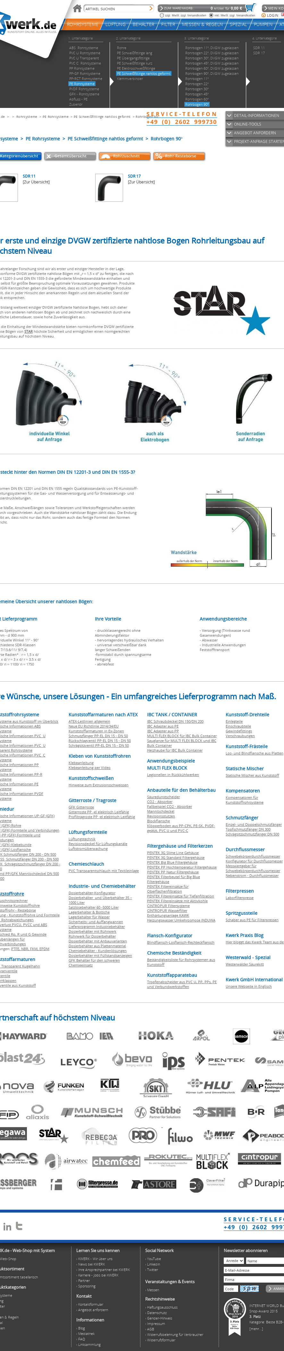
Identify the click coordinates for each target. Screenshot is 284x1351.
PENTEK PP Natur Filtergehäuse (173, 872)
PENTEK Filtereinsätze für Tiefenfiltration (180, 896)
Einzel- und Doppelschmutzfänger (254, 824)
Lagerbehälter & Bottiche (89, 912)
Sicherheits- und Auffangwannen (96, 921)
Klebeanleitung (81, 762)
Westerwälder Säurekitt (245, 964)
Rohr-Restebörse (180, 156)
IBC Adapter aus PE (163, 726)
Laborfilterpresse (240, 897)
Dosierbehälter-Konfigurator (92, 892)
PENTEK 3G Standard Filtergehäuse (176, 857)
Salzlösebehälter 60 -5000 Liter (94, 907)
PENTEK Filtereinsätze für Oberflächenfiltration (167, 889)
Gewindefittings (239, 730)
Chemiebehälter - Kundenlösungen (98, 950)
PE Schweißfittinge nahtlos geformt (102, 116)
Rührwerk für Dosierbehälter (92, 936)
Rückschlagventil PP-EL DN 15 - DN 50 (100, 740)
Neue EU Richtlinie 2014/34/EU (94, 726)
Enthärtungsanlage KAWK (168, 915)
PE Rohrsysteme (56, 116)
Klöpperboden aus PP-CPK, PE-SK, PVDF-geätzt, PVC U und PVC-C (181, 828)
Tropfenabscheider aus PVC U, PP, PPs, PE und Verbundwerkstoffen (182, 984)
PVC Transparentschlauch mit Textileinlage (104, 870)
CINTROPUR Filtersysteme (168, 905)
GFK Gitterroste (81, 807)
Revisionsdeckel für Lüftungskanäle (98, 843)
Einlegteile (234, 721)
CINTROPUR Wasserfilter (167, 910)
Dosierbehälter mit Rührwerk (92, 931)
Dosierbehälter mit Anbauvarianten (98, 941)
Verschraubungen (240, 735)
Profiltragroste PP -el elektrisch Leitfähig (102, 816)
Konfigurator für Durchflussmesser (254, 861)
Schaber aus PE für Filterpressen (252, 919)
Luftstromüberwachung (88, 848)
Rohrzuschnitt (126, 156)
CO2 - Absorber (159, 801)
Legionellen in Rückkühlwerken (173, 774)
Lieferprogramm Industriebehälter (97, 926)
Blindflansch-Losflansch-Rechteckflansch (180, 942)
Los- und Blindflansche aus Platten (254, 753)
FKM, (34, 948)
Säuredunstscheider (163, 796)
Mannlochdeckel (160, 811)
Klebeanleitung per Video (90, 767)
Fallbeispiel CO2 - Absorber (169, 806)
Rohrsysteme (26, 116)
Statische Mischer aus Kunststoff (252, 775)
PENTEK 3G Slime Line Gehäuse (173, 852)
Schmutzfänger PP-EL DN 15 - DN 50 (98, 735)
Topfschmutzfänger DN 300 (248, 829)
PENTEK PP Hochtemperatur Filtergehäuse (182, 867)
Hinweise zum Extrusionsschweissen (99, 784)
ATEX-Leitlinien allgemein (89, 721)
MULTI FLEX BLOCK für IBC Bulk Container (182, 735)
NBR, (25, 948)
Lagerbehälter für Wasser (89, 916)
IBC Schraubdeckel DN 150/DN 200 (175, 721)
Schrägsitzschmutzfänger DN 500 (252, 834)
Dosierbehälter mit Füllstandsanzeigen (100, 955)
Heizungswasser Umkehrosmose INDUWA (181, 920)
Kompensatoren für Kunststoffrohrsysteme (244, 800)
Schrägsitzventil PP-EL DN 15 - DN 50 (99, 745)
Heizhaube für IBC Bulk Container (175, 750)
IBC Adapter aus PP (163, 730)
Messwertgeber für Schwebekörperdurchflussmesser (253, 868)
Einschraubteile (238, 726)
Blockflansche (158, 820)
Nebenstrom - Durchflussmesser (252, 875)
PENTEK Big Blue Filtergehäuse (172, 862)
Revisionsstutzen (161, 816)
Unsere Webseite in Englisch (249, 986)
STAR (28, 331)
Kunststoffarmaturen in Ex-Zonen (96, 730)
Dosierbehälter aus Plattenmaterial (97, 945)
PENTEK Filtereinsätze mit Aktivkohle (177, 900)
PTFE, (16, 948)
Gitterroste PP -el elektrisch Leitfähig (99, 811)
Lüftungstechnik (82, 838)
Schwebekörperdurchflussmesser (253, 856)
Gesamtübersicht (70, 156)
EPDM (44, 948)
